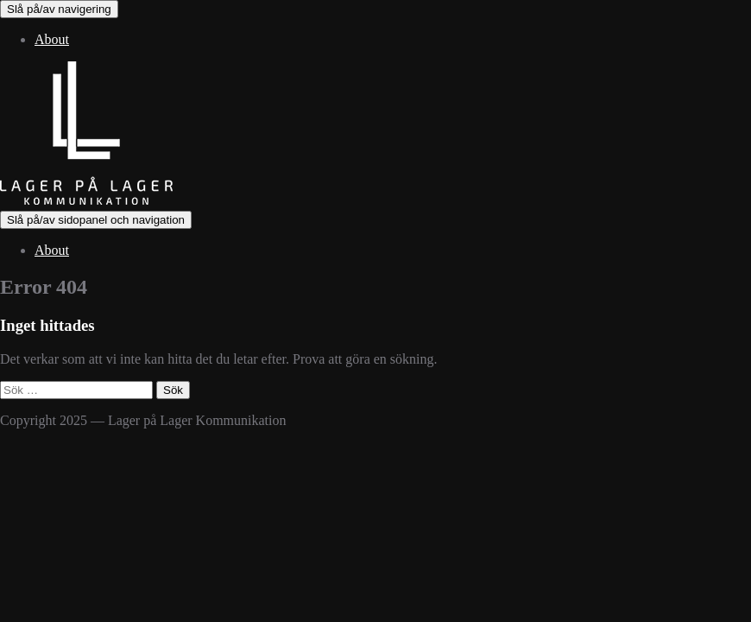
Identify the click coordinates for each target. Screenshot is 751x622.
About (52, 39)
